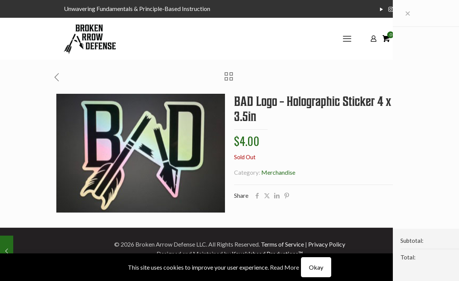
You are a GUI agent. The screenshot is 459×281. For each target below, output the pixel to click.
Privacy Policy (326, 244)
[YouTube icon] (381, 9)
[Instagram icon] (391, 9)
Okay (316, 267)
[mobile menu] (347, 38)
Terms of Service (282, 244)
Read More (284, 267)
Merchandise (278, 172)
